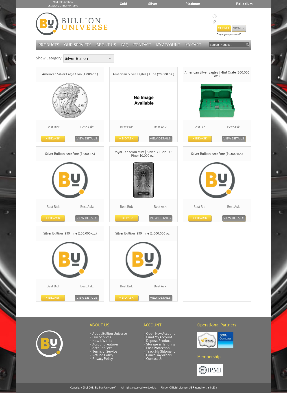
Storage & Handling (160, 344)
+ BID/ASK (53, 138)
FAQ (124, 45)
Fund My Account (159, 337)
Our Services (77, 45)
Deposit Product (158, 341)
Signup (238, 28)
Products (48, 45)
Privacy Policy (102, 359)
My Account (168, 45)
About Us (106, 45)
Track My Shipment (160, 352)
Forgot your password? (229, 34)
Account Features (105, 344)
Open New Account (160, 334)
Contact (142, 45)
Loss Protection (158, 348)
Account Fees (102, 348)
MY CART (193, 45)
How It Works (102, 341)
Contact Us (154, 359)
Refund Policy (102, 355)
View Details (86, 138)
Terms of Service (104, 352)
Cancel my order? (159, 355)
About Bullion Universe (109, 334)
